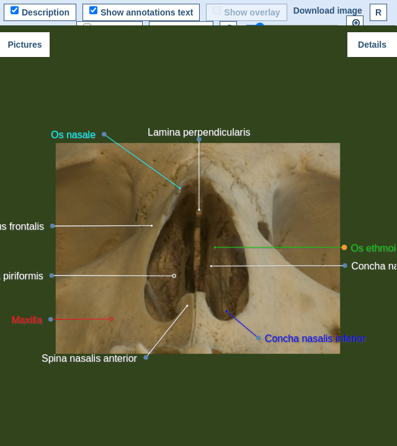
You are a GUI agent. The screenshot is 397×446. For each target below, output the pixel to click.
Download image (327, 10)
